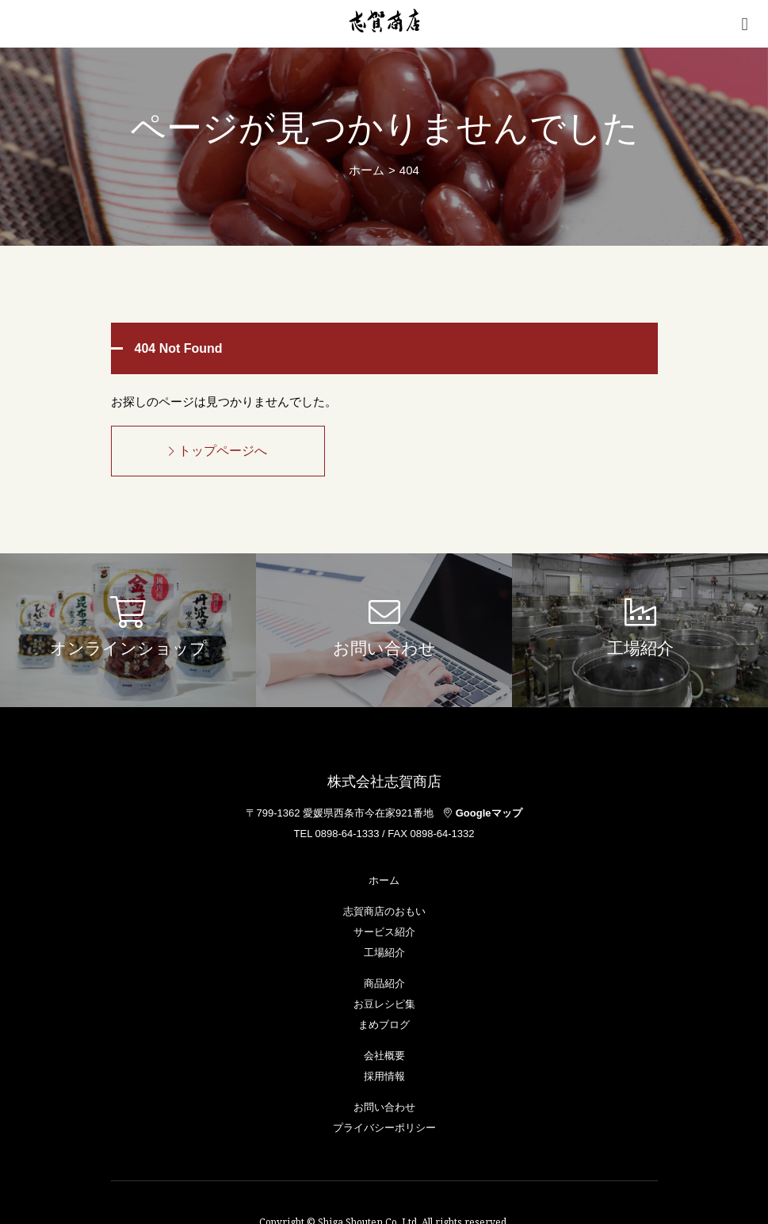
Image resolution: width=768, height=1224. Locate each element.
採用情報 (384, 1076)
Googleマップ (483, 813)
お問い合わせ (384, 1107)
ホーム (366, 170)
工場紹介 (384, 952)
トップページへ (218, 450)
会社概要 (384, 1055)
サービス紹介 (384, 932)
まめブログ (384, 1025)
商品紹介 (384, 983)
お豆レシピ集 (384, 1004)
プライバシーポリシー (384, 1128)
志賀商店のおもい (384, 911)
